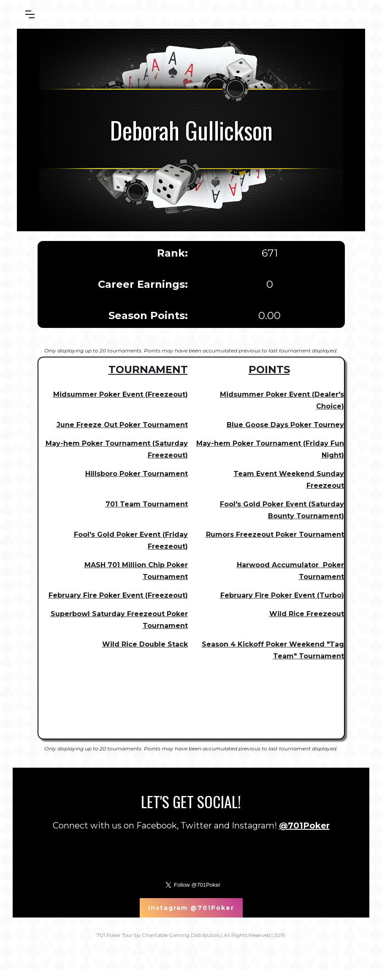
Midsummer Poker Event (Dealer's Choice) (282, 400)
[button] (30, 14)
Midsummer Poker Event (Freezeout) (120, 394)
